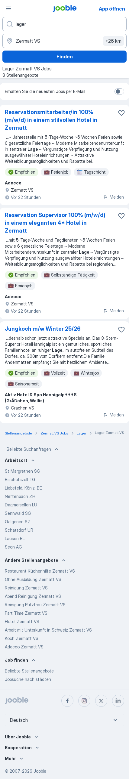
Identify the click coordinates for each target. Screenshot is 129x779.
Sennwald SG (18, 513)
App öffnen (112, 9)
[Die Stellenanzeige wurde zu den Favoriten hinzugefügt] (121, 113)
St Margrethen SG (22, 471)
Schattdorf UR (19, 530)
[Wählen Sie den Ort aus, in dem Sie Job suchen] (64, 41)
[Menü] (8, 8)
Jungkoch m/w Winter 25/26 (43, 329)
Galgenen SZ (18, 521)
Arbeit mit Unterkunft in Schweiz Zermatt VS (48, 629)
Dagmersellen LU (21, 504)
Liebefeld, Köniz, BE (23, 487)
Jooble (40, 771)
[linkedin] (118, 701)
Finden (64, 57)
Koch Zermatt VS (21, 638)
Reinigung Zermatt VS (26, 587)
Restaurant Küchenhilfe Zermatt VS (40, 570)
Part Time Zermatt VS (26, 613)
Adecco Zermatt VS (24, 646)
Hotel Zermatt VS (22, 621)
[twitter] (101, 701)
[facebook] (67, 701)
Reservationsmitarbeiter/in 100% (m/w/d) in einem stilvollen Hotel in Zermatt (51, 120)
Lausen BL (15, 538)
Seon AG (13, 546)
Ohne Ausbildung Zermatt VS (33, 579)
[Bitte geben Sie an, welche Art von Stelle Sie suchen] (64, 24)
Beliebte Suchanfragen (33, 449)
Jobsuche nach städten (28, 679)
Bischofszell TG (20, 479)
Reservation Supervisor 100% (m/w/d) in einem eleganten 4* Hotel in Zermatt (55, 223)
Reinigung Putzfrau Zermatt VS (35, 604)
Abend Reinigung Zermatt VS (33, 596)
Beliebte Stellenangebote (29, 670)
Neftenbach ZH (20, 496)
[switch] (119, 91)
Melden (113, 196)
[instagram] (84, 701)
